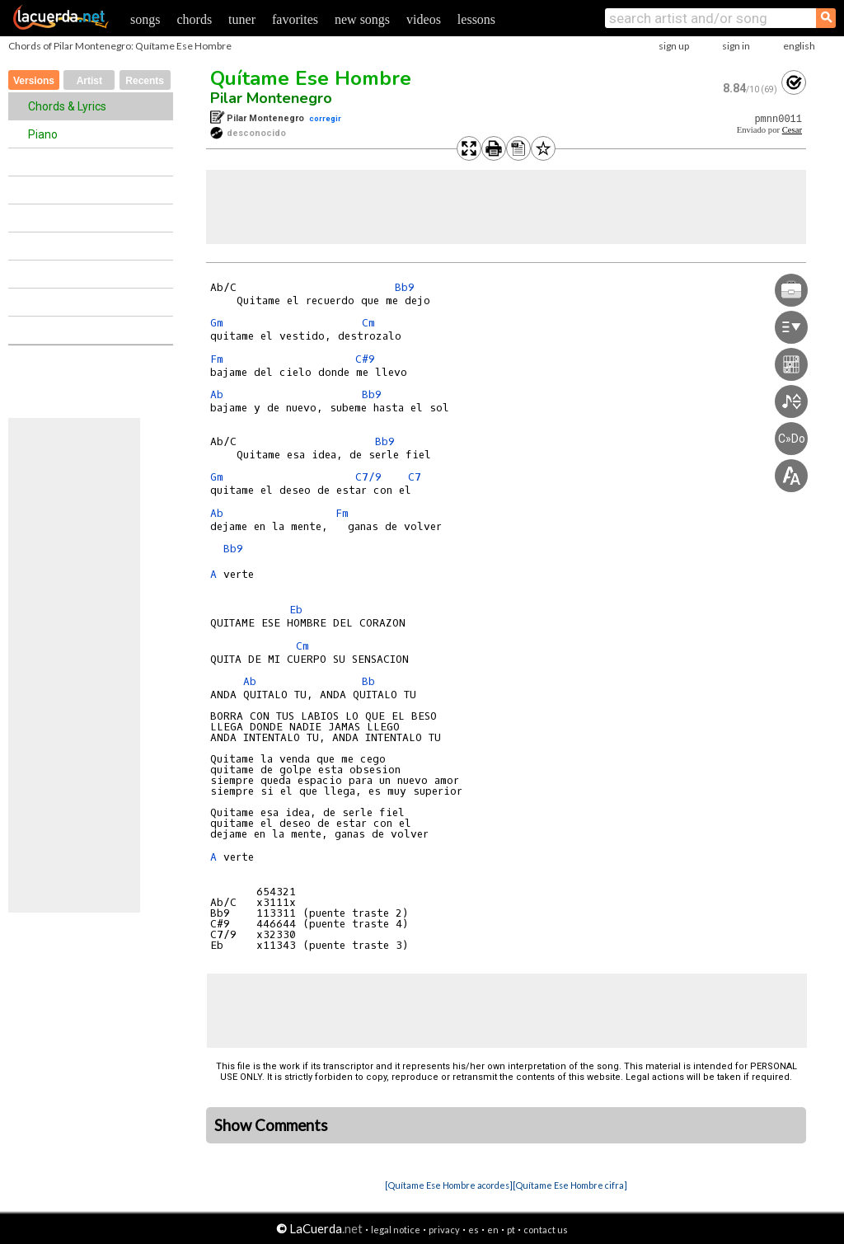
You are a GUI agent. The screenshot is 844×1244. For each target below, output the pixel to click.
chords (194, 19)
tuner (242, 19)
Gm (216, 323)
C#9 (365, 359)
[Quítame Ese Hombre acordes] (449, 1185)
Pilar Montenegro (271, 98)
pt (511, 1229)
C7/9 (368, 477)
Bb (368, 681)
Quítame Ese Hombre (310, 78)
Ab (216, 394)
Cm (368, 323)
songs (145, 19)
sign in (736, 46)
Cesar (792, 129)
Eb (295, 610)
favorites (295, 19)
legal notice (395, 1229)
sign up (674, 46)
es (473, 1229)
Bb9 (405, 287)
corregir (325, 118)
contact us (545, 1229)
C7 (414, 477)
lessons (476, 19)
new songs (362, 19)
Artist (89, 81)
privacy (444, 1229)
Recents (144, 81)
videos (423, 19)
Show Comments (271, 1125)
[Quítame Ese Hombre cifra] (570, 1185)
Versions (33, 81)
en (493, 1229)
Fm (216, 359)
